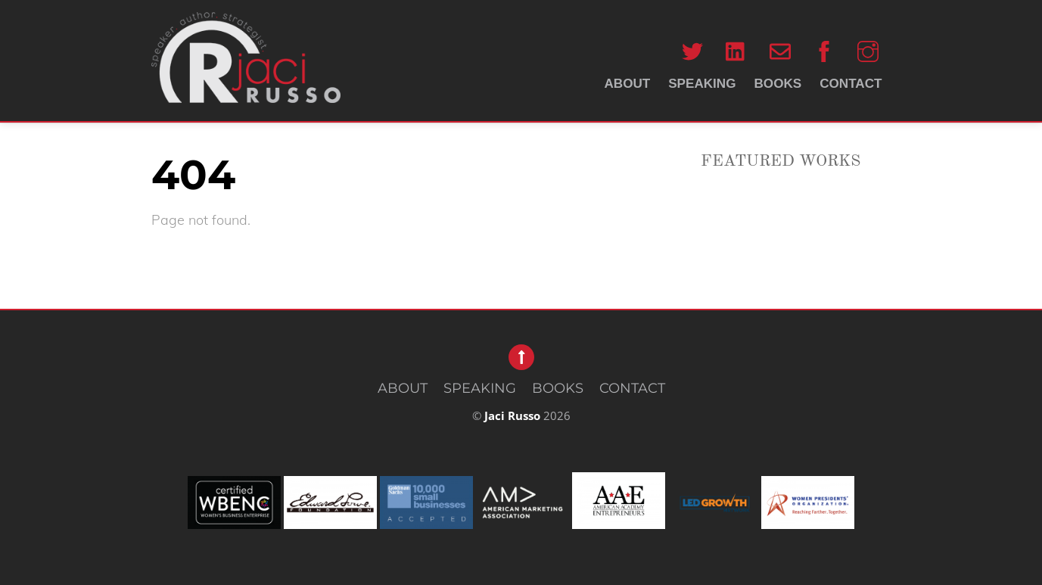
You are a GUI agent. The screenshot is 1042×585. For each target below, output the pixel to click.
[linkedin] (736, 51)
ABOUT (627, 83)
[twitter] (692, 51)
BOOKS (778, 83)
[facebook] (824, 51)
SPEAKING (702, 83)
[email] (780, 51)
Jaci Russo (512, 415)
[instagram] (868, 51)
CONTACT (851, 83)
